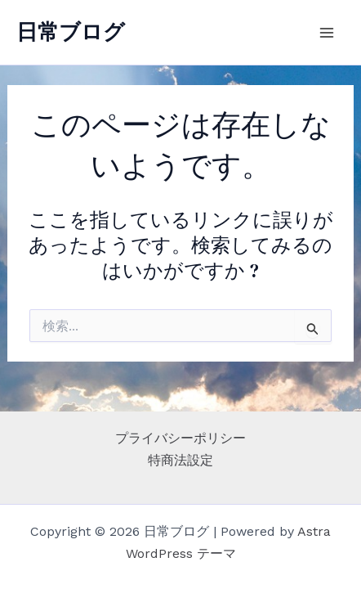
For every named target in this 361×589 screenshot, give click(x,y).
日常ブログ (70, 32)
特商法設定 (180, 460)
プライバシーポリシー (180, 438)
